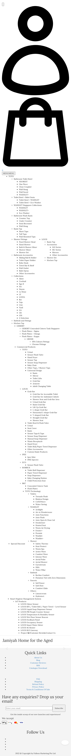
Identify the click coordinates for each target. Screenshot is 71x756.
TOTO (11, 176)
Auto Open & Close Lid (45, 520)
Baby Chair (32, 365)
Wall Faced (23, 192)
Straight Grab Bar (40, 418)
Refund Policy (38, 684)
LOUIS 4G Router (28, 628)
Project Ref (25, 633)
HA (20, 286)
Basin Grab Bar (39, 404)
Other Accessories (27, 273)
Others (33, 591)
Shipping (38, 681)
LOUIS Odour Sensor (29, 604)
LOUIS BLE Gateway (29, 630)
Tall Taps (23, 234)
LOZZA (22, 297)
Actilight (39, 509)
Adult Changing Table (42, 386)
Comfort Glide (42, 588)
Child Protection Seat (36, 481)
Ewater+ (39, 530)
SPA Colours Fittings (40, 341)
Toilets (33, 494)
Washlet (39, 536)
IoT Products (20, 601)
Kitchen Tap (19, 323)
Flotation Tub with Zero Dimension (50, 578)
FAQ (38, 679)
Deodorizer (40, 523)
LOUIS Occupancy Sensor (32, 622)
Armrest (36, 383)
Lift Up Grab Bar (40, 407)
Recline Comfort (42, 575)
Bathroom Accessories (23, 255)
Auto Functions (42, 515)
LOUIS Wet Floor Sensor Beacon (34, 617)
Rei (20, 299)
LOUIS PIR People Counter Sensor (35, 612)
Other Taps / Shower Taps (38, 368)
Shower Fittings (20, 239)
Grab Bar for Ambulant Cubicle (46, 397)
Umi (21, 305)
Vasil (21, 307)
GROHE (30, 339)
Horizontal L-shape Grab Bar (45, 412)
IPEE (24, 454)
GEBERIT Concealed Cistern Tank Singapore (41, 328)
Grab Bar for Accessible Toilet (45, 394)
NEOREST (23, 181)
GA (20, 310)
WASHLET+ (24, 195)
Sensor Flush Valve (35, 355)
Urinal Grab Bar (39, 402)
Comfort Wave (42, 554)
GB (20, 313)
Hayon (22, 289)
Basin (35, 373)
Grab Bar (36, 381)
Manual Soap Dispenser (37, 439)
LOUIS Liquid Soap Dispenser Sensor (36, 609)
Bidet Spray (24, 271)
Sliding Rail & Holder (27, 258)
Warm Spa (40, 549)
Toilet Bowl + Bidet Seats (24, 197)
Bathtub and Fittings (22, 320)
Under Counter (25, 221)
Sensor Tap (32, 360)
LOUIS (44, 239)
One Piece (23, 184)
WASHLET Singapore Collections (28, 205)
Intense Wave (41, 557)
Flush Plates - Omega (31, 334)
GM (20, 315)
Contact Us (50, 633)
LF (20, 294)
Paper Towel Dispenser (37, 473)
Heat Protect (41, 546)
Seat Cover (32, 428)
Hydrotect (40, 596)
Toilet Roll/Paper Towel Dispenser (42, 446)
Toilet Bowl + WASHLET (29, 200)
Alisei (21, 278)
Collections (18, 276)
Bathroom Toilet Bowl (23, 179)
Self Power (40, 583)
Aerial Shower (41, 562)
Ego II (21, 284)
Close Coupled (25, 187)
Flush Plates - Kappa (30, 336)
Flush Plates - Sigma (30, 331)
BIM (38, 665)
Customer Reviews (38, 633)
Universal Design (34, 370)
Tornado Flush (42, 496)
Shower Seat (38, 420)
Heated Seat (41, 525)
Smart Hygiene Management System (25, 599)
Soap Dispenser (34, 475)
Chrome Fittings (39, 344)
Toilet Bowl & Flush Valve (38, 423)
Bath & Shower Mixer (28, 247)
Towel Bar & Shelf (26, 265)
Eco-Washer (24, 213)
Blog (38, 660)
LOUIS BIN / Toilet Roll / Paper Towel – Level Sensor (43, 607)
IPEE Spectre (32, 460)
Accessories (52, 244)
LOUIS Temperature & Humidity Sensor (37, 614)
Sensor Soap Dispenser (37, 362)
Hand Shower (25, 244)
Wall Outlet (24, 268)
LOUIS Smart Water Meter (32, 625)
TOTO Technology (33, 491)
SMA (38, 567)
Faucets (33, 580)
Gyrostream (41, 565)
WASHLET (23, 208)
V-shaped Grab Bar (41, 415)
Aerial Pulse (41, 559)
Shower (33, 541)
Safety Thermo (42, 544)
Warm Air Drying (43, 528)
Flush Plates (32, 488)
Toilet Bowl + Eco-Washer (30, 202)
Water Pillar (41, 570)
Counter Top (24, 218)
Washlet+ (39, 538)
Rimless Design (42, 499)
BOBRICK (26, 467)
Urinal (30, 352)
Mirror (35, 376)
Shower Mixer (25, 250)
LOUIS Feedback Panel (30, 620)
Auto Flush (40, 517)
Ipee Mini (31, 457)
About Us (38, 657)
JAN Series (56, 247)
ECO (24, 462)
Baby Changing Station (37, 478)
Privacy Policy (38, 687)
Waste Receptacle (35, 441)
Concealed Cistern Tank (37, 486)
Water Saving (41, 504)
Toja (21, 302)
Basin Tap (18, 229)
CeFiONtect (41, 502)
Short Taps (23, 231)
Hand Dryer (32, 357)
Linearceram (41, 593)
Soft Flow (40, 586)
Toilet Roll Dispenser (36, 470)
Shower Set (24, 252)
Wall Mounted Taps (27, 237)
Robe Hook (23, 263)
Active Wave (41, 551)
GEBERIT (20, 326)
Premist (39, 533)
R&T (24, 483)
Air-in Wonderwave (44, 512)
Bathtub (33, 572)
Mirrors (55, 252)
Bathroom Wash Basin (23, 216)
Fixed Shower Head (27, 242)
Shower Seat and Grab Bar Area (46, 399)
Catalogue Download (38, 668)
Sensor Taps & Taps (35, 433)
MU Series (56, 250)
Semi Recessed (25, 223)
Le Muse (22, 292)
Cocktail (22, 281)
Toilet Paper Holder (27, 260)
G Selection (24, 318)
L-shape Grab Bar (40, 410)
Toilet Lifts (37, 378)
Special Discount (18, 544)
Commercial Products (26, 347)
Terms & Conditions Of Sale (38, 689)
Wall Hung (23, 189)
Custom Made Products (37, 452)
